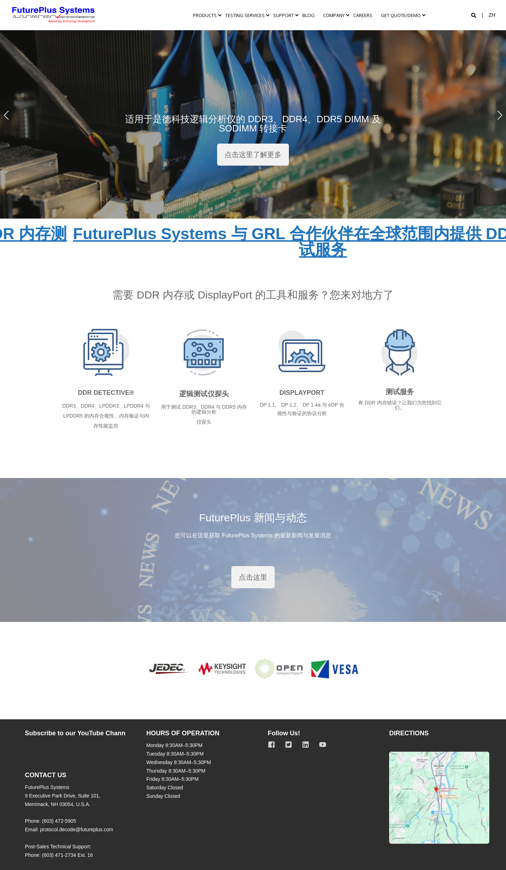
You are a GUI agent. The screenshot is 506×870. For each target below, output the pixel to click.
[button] (6, 115)
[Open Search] (474, 15)
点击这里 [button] (253, 577)
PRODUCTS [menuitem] (205, 15)
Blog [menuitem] (308, 15)
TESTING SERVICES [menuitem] (245, 15)
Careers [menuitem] (362, 15)
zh (492, 15)
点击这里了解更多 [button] (253, 155)
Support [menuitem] (283, 15)
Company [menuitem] (334, 15)
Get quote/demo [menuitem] (401, 15)
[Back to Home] (53, 15)
